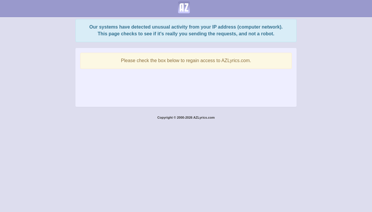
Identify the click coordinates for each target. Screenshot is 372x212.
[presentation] (186, 86)
